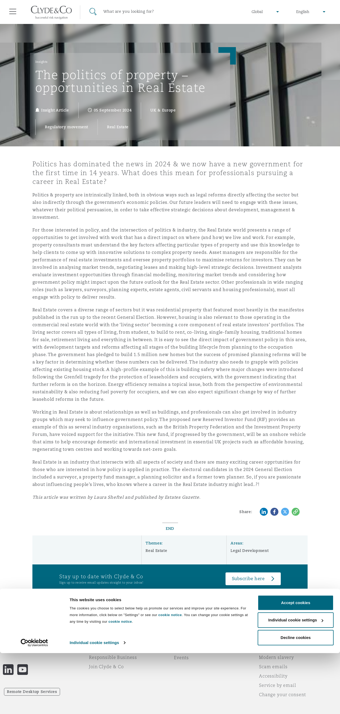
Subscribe (185, 639)
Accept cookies (295, 663)
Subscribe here (248, 578)
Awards (97, 638)
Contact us (186, 648)
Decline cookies (295, 698)
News (95, 648)
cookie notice (170, 676)
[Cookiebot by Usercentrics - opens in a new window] (34, 704)
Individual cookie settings (94, 703)
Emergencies (195, 629)
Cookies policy (275, 648)
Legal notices (273, 629)
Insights (41, 62)
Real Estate (156, 550)
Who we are (102, 629)
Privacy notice (275, 638)
